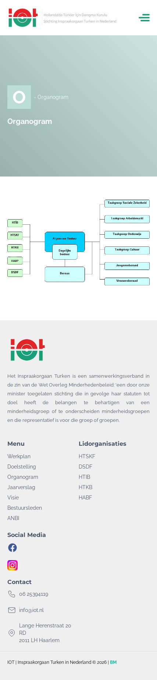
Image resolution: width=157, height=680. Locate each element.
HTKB (85, 487)
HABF (85, 498)
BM (113, 662)
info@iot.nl (31, 610)
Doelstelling (21, 467)
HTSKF (87, 456)
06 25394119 (33, 594)
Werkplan (19, 456)
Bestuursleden (24, 508)
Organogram (22, 477)
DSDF (85, 467)
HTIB (84, 477)
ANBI (13, 518)
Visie (13, 498)
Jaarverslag (21, 487)
